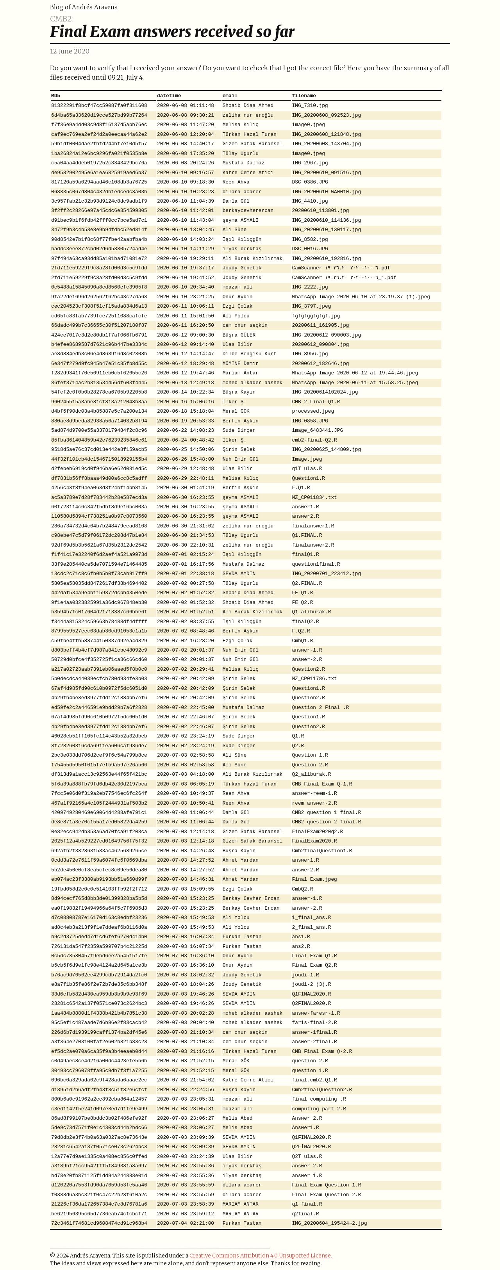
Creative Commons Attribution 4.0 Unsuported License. (260, 1255)
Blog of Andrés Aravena (84, 7)
